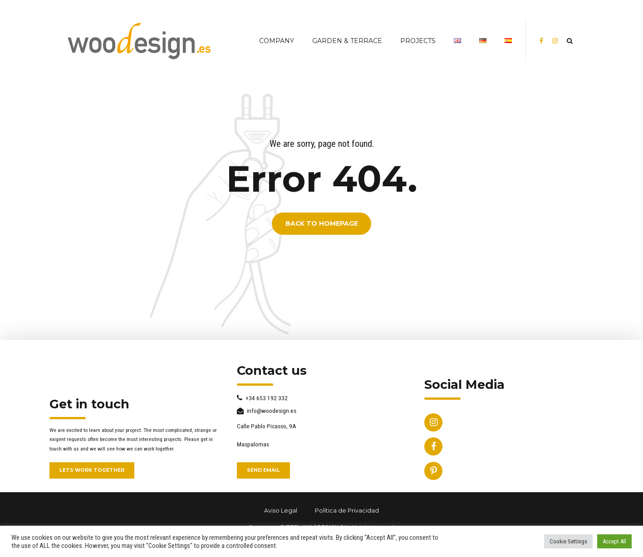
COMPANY (276, 41)
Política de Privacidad (347, 510)
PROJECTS (418, 41)
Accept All (614, 541)
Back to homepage (321, 224)
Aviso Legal (280, 510)
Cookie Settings (568, 541)
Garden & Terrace (347, 41)
